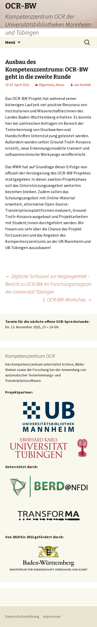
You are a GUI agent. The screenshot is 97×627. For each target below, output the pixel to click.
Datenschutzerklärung (22, 616)
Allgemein (46, 84)
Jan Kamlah (82, 84)
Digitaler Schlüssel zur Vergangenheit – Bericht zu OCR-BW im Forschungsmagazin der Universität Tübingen (48, 284)
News (60, 84)
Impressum (52, 616)
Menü (10, 42)
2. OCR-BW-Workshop (67, 299)
